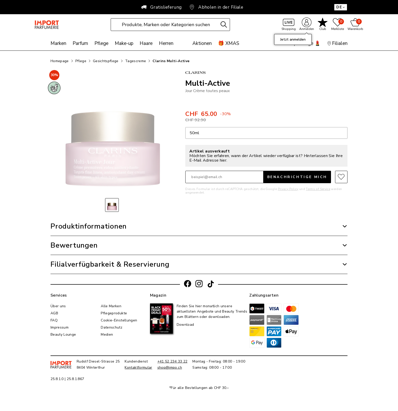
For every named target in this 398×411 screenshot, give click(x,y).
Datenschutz (111, 328)
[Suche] (229, 26)
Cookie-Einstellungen (119, 321)
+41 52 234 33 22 (172, 362)
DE (340, 7)
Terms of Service (318, 190)
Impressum (60, 328)
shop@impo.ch (169, 368)
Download (185, 325)
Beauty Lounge (63, 335)
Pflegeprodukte (114, 314)
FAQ (54, 321)
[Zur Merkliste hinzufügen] (341, 178)
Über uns (58, 306)
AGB (54, 314)
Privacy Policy (288, 190)
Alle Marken (111, 306)
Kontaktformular (138, 368)
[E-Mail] (224, 178)
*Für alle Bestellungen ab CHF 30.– (199, 388)
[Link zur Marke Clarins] (266, 74)
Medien (107, 335)
